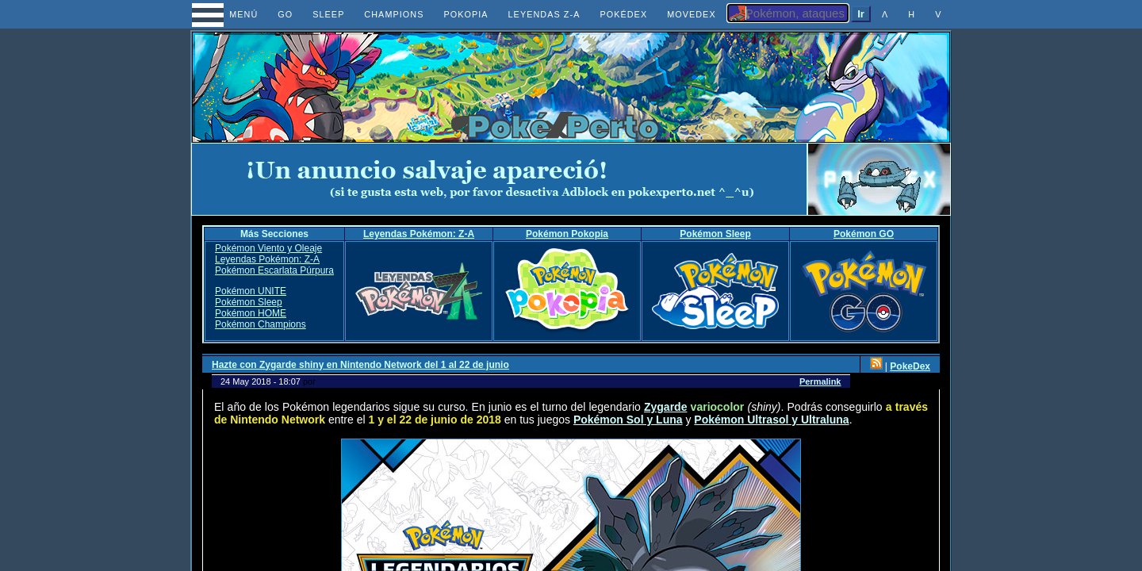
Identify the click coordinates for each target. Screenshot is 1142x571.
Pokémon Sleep (715, 234)
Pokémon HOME (250, 313)
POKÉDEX (623, 14)
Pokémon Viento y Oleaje (268, 248)
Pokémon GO (864, 234)
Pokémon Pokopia (567, 234)
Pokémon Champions (260, 324)
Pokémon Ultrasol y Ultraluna (771, 419)
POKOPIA (465, 14)
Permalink (820, 381)
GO (285, 14)
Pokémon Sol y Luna (628, 419)
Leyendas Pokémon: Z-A (418, 234)
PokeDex (910, 366)
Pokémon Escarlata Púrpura (274, 270)
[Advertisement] (499, 179)
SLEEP (328, 14)
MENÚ (230, 14)
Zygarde (665, 406)
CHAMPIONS (393, 14)
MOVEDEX (691, 14)
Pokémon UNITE (250, 291)
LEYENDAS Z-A (544, 14)
